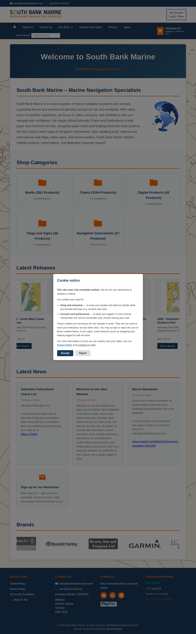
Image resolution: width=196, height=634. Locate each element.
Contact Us (84, 345)
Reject (83, 353)
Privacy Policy (64, 345)
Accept (65, 353)
